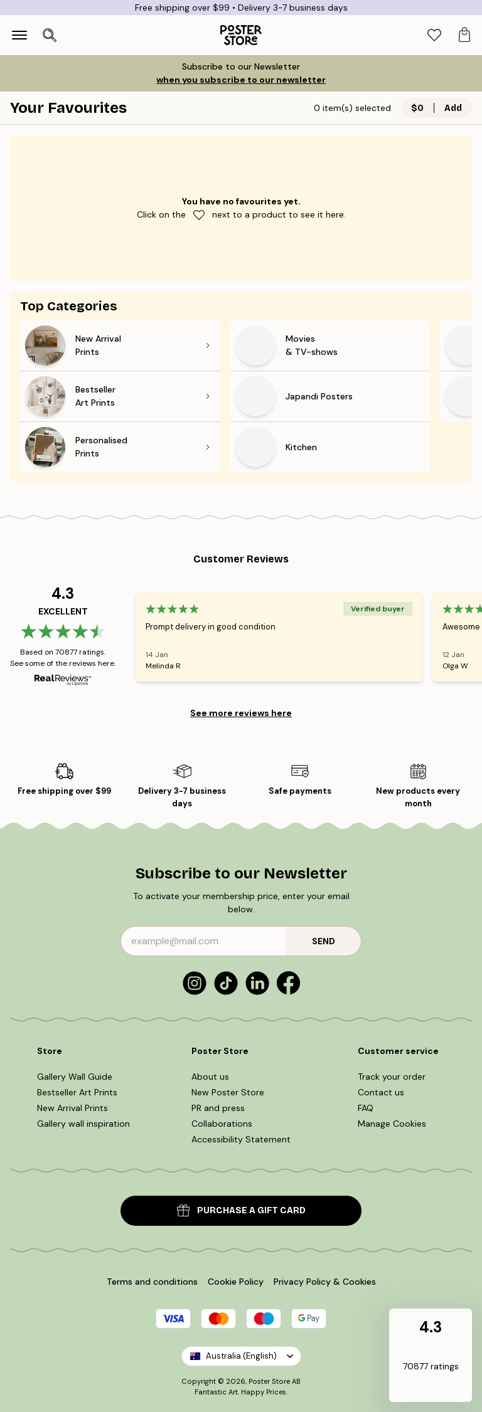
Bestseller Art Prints (77, 1092)
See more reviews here (241, 713)
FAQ (365, 1108)
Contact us (381, 1092)
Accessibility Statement (241, 1139)
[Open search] (49, 35)
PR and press (218, 1108)
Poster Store (269, 1381)
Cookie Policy (236, 1281)
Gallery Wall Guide (74, 1076)
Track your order (392, 1076)
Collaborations (221, 1123)
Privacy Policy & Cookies (325, 1281)
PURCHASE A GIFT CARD (241, 1210)
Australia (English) (241, 1356)
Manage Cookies (392, 1123)
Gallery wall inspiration (83, 1123)
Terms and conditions (152, 1281)
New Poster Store (227, 1092)
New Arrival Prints (72, 1108)
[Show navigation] (19, 35)
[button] (430, 1356)
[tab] (434, 35)
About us (210, 1076)
